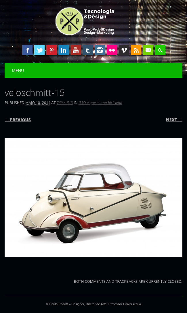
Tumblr (88, 50)
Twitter (39, 50)
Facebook (27, 50)
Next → (174, 119)
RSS (136, 50)
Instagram (100, 50)
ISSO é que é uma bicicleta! (100, 102)
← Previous (18, 119)
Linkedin (63, 50)
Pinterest (51, 50)
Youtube (75, 50)
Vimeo (124, 50)
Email (148, 50)
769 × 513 (65, 102)
